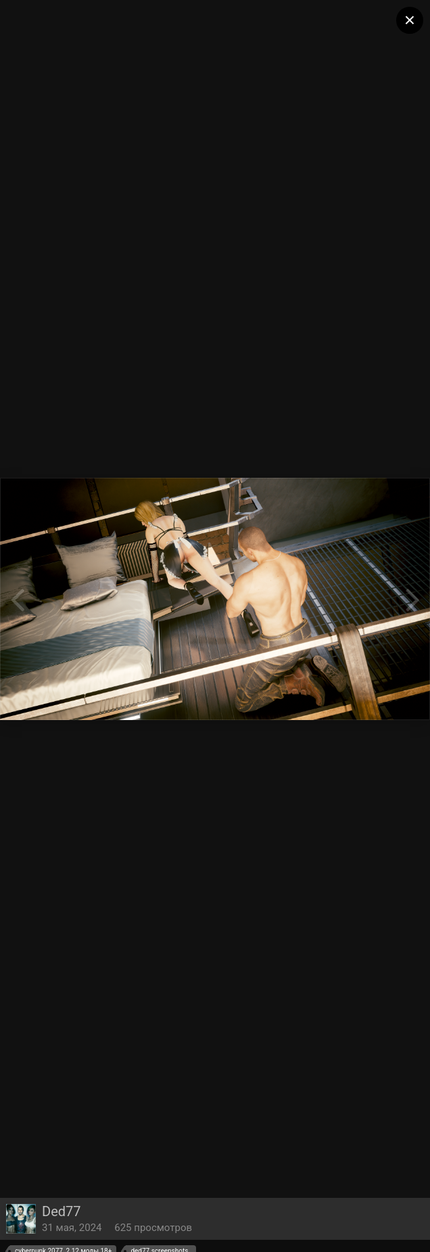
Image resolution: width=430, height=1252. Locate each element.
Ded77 (61, 1211)
